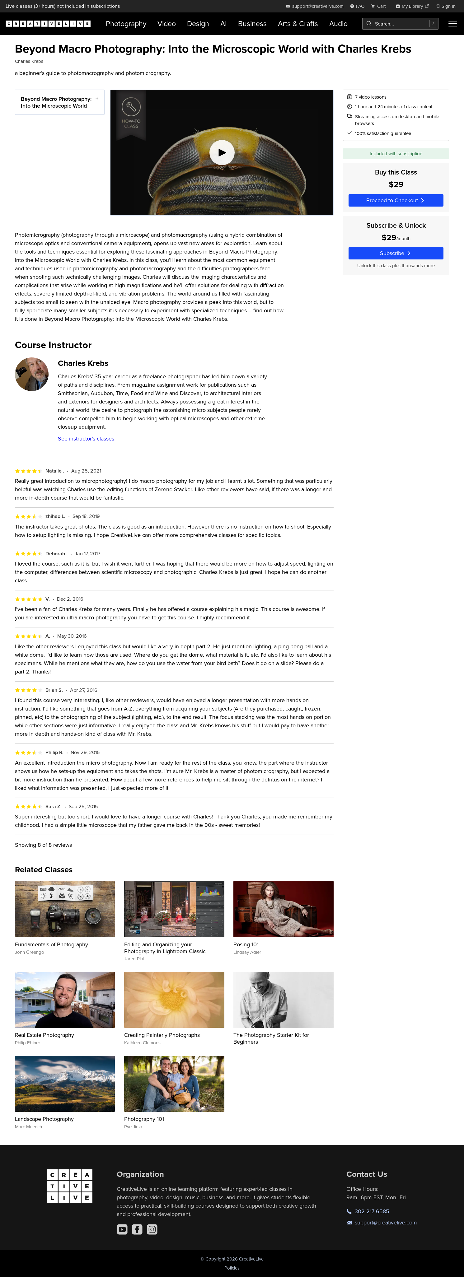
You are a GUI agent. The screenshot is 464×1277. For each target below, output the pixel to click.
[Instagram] (152, 1229)
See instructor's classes (86, 438)
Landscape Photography (44, 1119)
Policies (232, 1268)
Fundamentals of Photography (51, 944)
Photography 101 (144, 1119)
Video (166, 23)
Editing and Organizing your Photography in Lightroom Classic (165, 947)
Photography (126, 23)
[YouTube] (122, 1229)
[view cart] (380, 6)
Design (198, 23)
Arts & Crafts (298, 23)
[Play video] (221, 152)
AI (223, 23)
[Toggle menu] (453, 23)
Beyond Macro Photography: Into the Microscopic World (56, 102)
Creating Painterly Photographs (162, 1035)
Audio (338, 23)
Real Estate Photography (44, 1035)
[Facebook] (137, 1229)
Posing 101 (246, 944)
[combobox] (400, 23)
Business (252, 23)
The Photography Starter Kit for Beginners (271, 1038)
